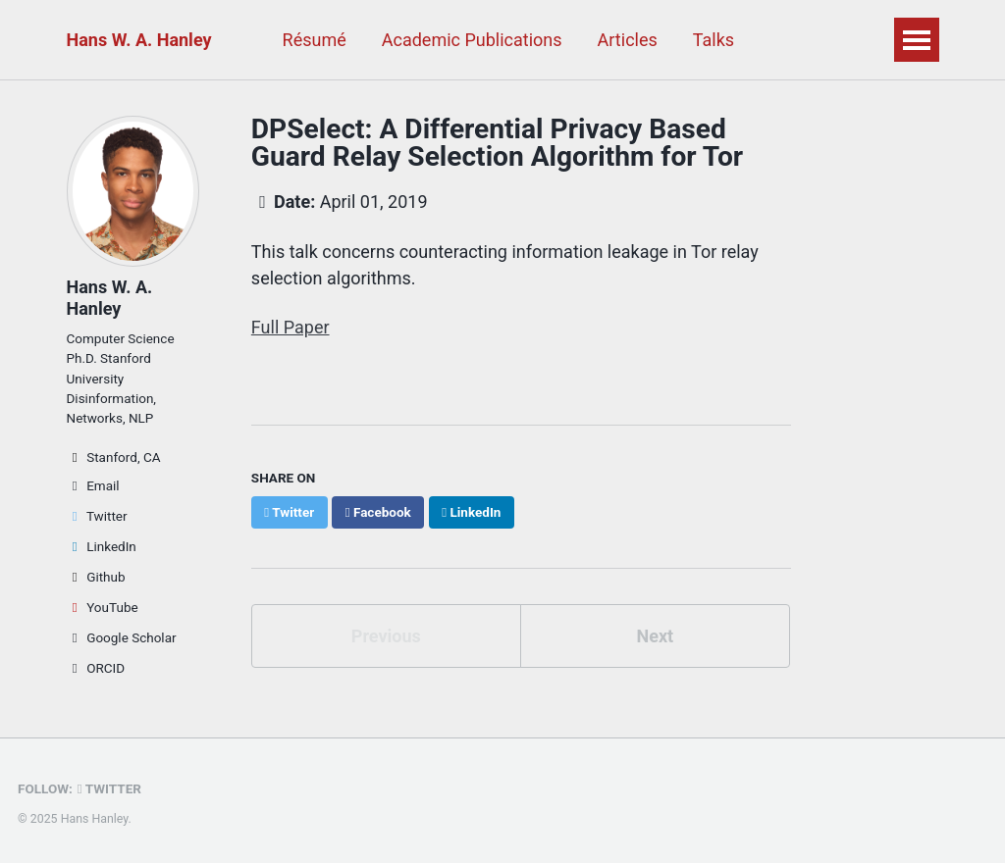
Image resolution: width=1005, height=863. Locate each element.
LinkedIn (101, 546)
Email (93, 485)
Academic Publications (472, 39)
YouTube (102, 607)
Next (654, 636)
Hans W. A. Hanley (139, 39)
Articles (628, 39)
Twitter (97, 516)
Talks (713, 39)
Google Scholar (122, 637)
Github (96, 576)
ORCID (96, 668)
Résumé (314, 39)
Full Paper (290, 327)
